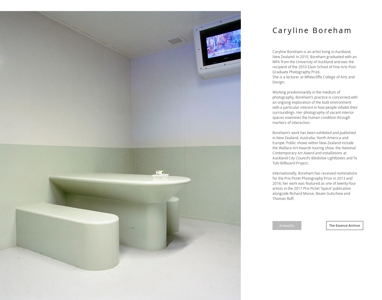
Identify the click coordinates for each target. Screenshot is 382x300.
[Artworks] (286, 225)
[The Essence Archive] (344, 225)
